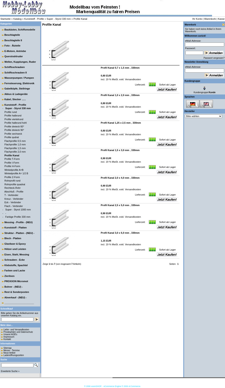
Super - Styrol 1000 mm (18, 209)
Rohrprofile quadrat (14, 184)
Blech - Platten (12, 238)
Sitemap (8, 348)
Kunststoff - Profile (34, 19)
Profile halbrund (12, 115)
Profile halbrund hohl (15, 122)
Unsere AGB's (10, 334)
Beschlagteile (12, 35)
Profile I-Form (11, 162)
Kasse (221, 19)
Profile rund (10, 112)
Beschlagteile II (13, 40)
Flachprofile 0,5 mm (15, 141)
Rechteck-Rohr (12, 188)
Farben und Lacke (14, 270)
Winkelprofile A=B (14, 170)
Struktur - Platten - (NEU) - (19, 233)
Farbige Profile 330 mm (17, 216)
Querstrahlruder (13, 56)
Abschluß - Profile (14, 191)
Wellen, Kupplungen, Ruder (20, 62)
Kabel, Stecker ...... (15, 99)
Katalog (17, 19)
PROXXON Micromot (16, 281)
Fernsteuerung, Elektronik (19, 83)
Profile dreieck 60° (14, 126)
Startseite (5, 19)
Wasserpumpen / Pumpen (19, 78)
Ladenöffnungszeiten (14, 355)
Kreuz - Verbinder (13, 199)
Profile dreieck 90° (14, 130)
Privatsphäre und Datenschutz (18, 332)
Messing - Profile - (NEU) (18, 222)
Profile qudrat (11, 137)
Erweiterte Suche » (10, 371)
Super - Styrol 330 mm (59, 19)
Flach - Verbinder (13, 206)
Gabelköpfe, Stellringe (17, 88)
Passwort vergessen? (214, 58)
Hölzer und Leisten (15, 249)
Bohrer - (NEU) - (13, 286)
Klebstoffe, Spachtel (16, 265)
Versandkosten (132, 79)
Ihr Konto (197, 19)
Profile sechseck (13, 133)
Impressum (9, 337)
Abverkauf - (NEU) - (15, 297)
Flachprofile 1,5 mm (15, 148)
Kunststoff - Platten (15, 227)
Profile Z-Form (12, 177)
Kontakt (7, 339)
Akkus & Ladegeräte (16, 94)
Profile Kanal (80, 19)
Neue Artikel (9, 353)
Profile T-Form (12, 159)
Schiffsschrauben (14, 67)
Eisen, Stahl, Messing (16, 254)
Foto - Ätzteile (12, 45)
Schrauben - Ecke (14, 259)
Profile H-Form (12, 166)
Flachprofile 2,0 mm (15, 151)
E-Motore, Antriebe (15, 51)
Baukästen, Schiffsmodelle (19, 29)
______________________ (19, 302)
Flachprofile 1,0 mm (15, 144)
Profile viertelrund (13, 119)
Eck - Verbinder (12, 202)
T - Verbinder (11, 195)
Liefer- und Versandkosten (16, 329)
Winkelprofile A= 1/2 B (16, 173)
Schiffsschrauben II (15, 72)
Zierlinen (9, 276)
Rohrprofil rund (12, 180)
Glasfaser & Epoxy (15, 243)
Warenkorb (210, 19)
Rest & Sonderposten (16, 292)
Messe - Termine (12, 350)
